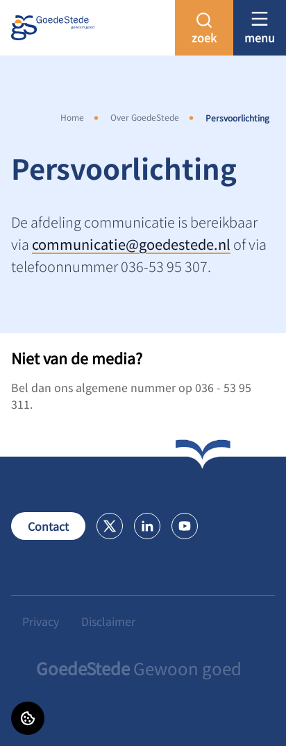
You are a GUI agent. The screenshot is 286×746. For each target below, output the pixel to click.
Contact (48, 526)
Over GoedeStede (144, 117)
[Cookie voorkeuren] (27, 718)
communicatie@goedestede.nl (131, 244)
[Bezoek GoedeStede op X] (109, 526)
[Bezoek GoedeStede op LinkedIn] (147, 526)
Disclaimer (108, 621)
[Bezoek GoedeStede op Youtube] (184, 526)
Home (72, 117)
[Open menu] (259, 27)
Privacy (40, 621)
